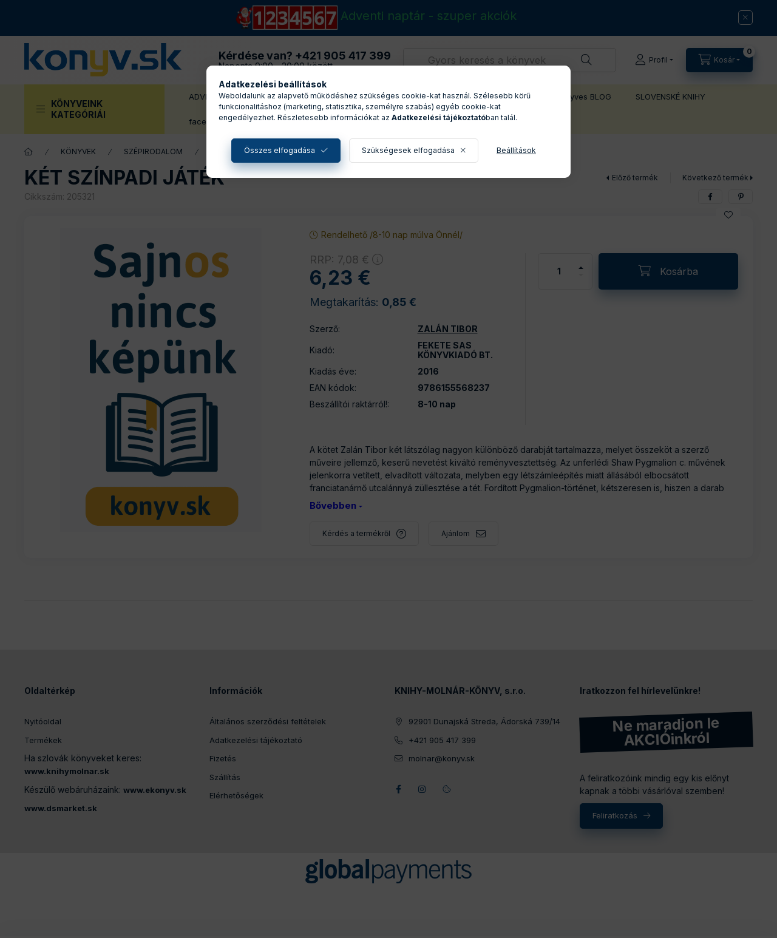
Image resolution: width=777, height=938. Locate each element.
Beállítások (516, 150)
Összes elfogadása (279, 150)
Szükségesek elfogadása (408, 150)
